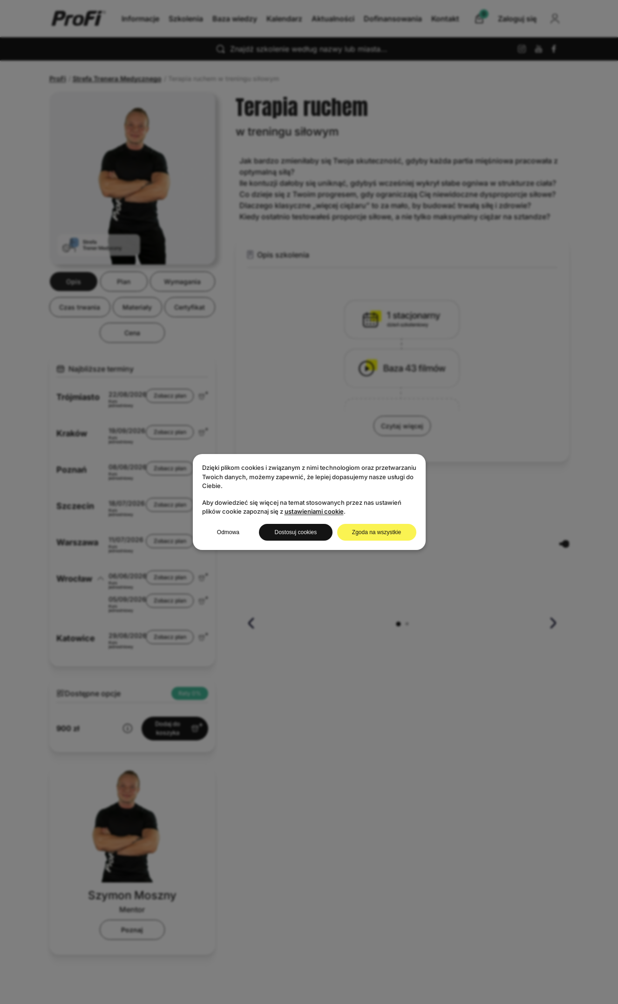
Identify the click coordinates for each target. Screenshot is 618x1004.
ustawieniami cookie (314, 511)
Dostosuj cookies (295, 532)
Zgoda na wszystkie (376, 532)
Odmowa (228, 532)
